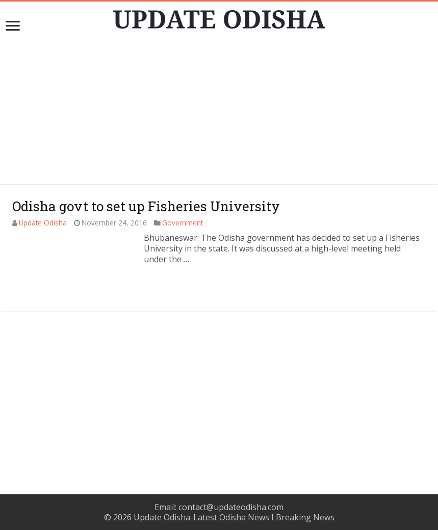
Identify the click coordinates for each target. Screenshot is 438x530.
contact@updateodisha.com (231, 507)
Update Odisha (43, 223)
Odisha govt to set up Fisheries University (146, 206)
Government (182, 223)
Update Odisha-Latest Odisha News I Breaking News (234, 517)
